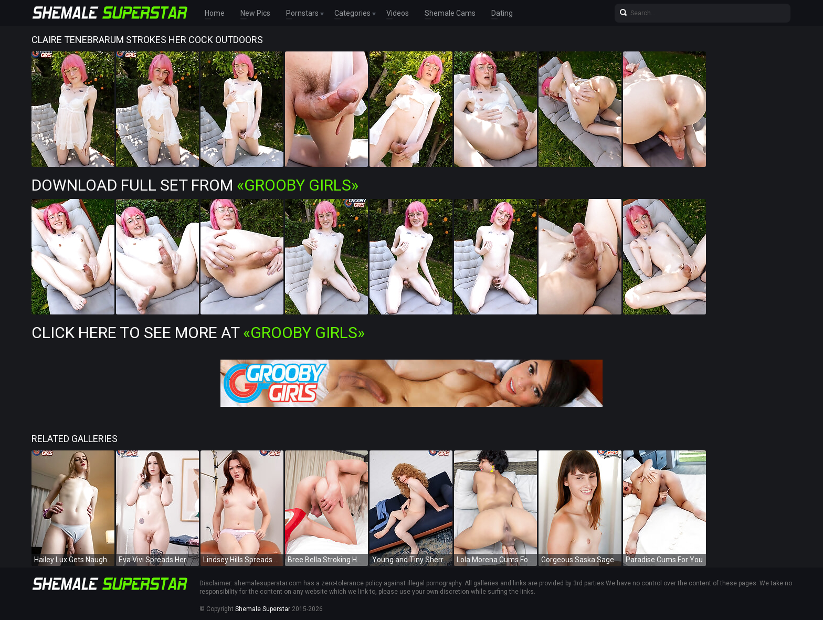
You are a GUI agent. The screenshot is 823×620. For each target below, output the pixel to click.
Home (215, 13)
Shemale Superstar (262, 609)
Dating (502, 13)
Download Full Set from (194, 185)
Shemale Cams (450, 13)
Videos (397, 13)
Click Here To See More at (198, 332)
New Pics (255, 13)
